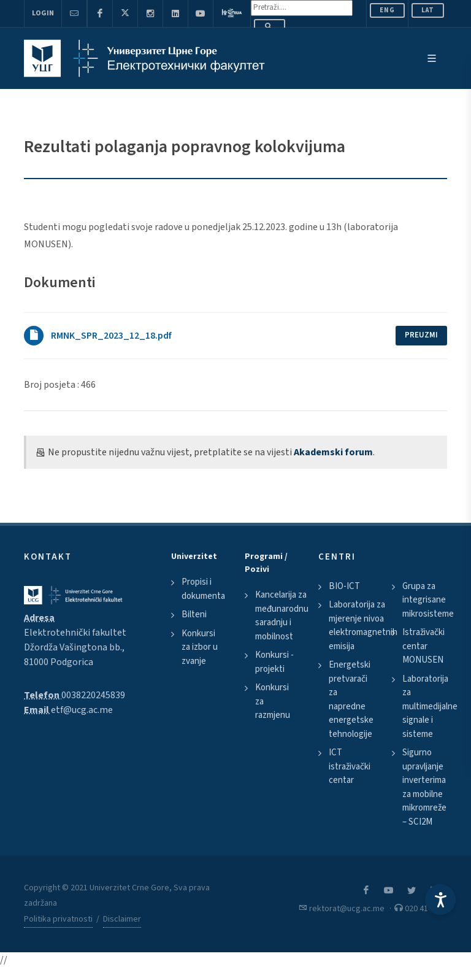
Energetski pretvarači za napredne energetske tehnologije (351, 699)
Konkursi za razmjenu (272, 701)
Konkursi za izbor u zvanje (200, 647)
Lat (427, 10)
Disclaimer (122, 919)
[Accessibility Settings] (440, 899)
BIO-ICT (344, 586)
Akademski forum (333, 452)
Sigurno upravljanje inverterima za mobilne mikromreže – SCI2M (424, 787)
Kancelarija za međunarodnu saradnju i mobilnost (281, 615)
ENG (387, 10)
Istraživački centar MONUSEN (423, 646)
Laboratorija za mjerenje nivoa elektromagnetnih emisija (363, 625)
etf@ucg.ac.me (82, 710)
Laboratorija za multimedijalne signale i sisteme (430, 706)
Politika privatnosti (58, 919)
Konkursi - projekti (274, 662)
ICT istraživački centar (349, 766)
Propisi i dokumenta (203, 589)
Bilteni (194, 614)
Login (43, 13)
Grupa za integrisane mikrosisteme (428, 600)
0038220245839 (93, 695)
